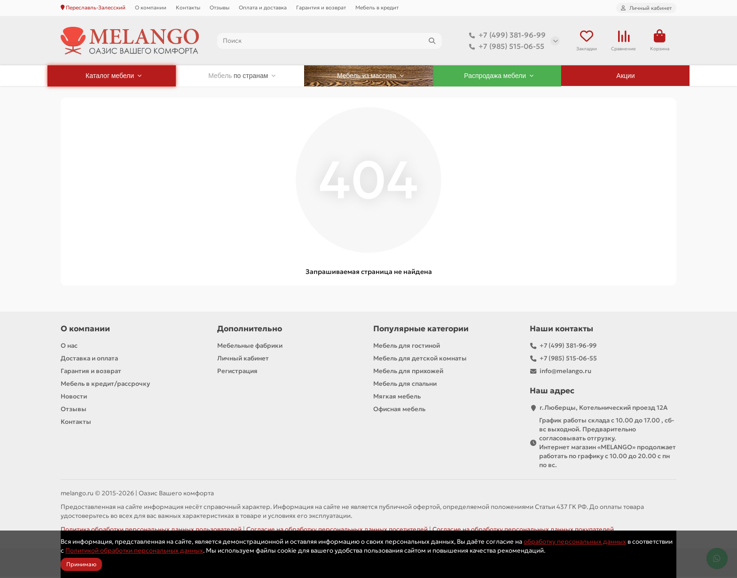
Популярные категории (421, 330)
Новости (74, 398)
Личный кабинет (243, 360)
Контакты (188, 7)
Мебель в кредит (377, 7)
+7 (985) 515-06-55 (504, 47)
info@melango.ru (565, 372)
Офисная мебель (399, 410)
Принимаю (81, 564)
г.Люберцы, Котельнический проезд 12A (603, 409)
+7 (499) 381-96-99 (505, 36)
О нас (69, 347)
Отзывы (219, 7)
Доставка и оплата (89, 360)
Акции (625, 77)
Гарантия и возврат (321, 7)
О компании (150, 7)
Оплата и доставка (263, 7)
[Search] (329, 41)
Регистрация (237, 372)
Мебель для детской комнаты (420, 360)
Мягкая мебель (397, 398)
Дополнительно (249, 330)
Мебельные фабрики (249, 347)
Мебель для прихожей (408, 372)
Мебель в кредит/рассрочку (105, 385)
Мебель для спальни (405, 385)
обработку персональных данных (575, 542)
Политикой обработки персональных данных (134, 551)
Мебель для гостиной (406, 347)
